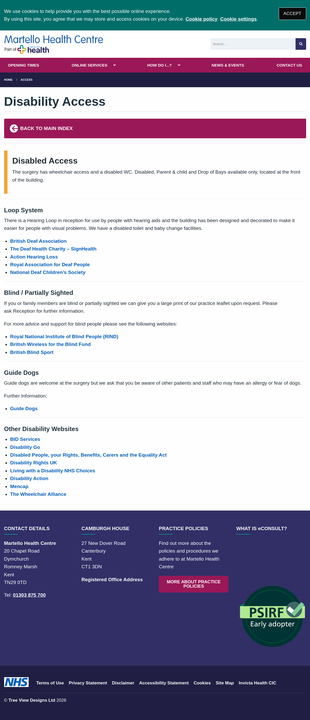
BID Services (25, 439)
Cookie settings (238, 19)
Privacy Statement (88, 683)
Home (8, 79)
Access (27, 79)
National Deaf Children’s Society (47, 272)
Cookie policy (202, 19)
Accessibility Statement (164, 683)
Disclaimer (123, 683)
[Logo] (54, 44)
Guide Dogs (24, 408)
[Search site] (301, 44)
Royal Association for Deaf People (50, 264)
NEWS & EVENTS (228, 65)
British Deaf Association (38, 241)
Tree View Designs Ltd (32, 700)
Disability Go (25, 447)
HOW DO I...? (159, 65)
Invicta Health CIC (257, 683)
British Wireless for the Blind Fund (50, 344)
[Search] (253, 44)
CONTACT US (289, 65)
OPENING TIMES (23, 65)
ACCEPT (292, 13)
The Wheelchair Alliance (38, 494)
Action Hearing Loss (34, 257)
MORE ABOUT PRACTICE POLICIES (193, 584)
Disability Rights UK (33, 462)
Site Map (225, 683)
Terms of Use (50, 683)
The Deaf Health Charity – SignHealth (53, 249)
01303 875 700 (29, 595)
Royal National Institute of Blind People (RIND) (64, 336)
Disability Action (29, 478)
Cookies (202, 683)
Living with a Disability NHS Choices (52, 470)
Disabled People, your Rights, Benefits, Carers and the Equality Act (88, 455)
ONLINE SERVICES (89, 65)
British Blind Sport (31, 352)
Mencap (19, 486)
